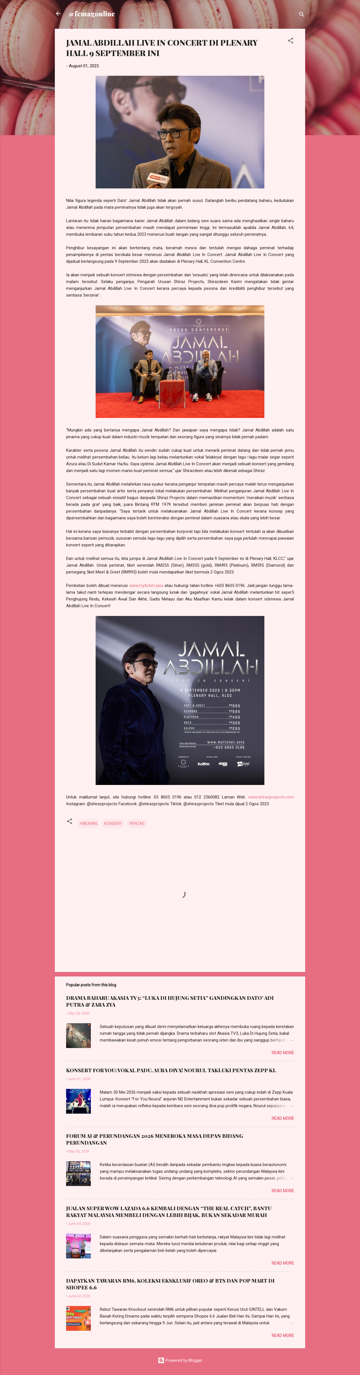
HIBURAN (88, 823)
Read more (283, 1052)
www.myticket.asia (146, 585)
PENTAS (137, 823)
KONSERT (113, 823)
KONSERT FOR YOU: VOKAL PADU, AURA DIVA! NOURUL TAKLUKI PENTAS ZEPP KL (171, 1070)
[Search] (301, 15)
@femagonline (91, 13)
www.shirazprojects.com (271, 797)
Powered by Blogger (180, 1360)
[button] (290, 41)
